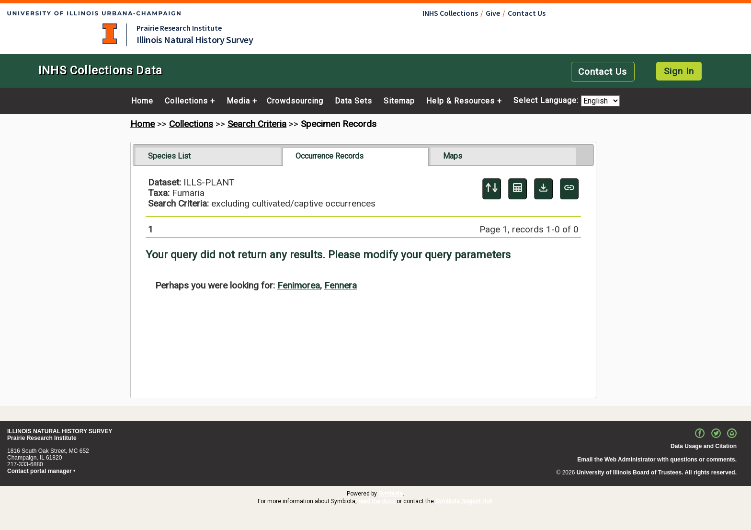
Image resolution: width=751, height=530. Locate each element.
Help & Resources (460, 101)
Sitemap (399, 101)
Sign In (679, 71)
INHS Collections (450, 13)
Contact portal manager (39, 471)
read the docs (376, 501)
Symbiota (390, 493)
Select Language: (547, 100)
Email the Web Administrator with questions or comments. (657, 459)
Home (142, 101)
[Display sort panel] (491, 188)
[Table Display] (517, 188)
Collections (186, 101)
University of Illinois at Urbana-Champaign (109, 33)
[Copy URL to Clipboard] (569, 188)
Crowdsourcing (295, 101)
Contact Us (527, 13)
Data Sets (353, 101)
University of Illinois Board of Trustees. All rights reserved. (657, 472)
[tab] (208, 156)
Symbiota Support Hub (463, 501)
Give (493, 13)
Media (238, 101)
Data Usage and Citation (704, 446)
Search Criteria (257, 123)
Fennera (340, 285)
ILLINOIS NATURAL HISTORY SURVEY (59, 431)
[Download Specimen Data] (543, 188)
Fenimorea (298, 285)
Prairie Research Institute (179, 28)
